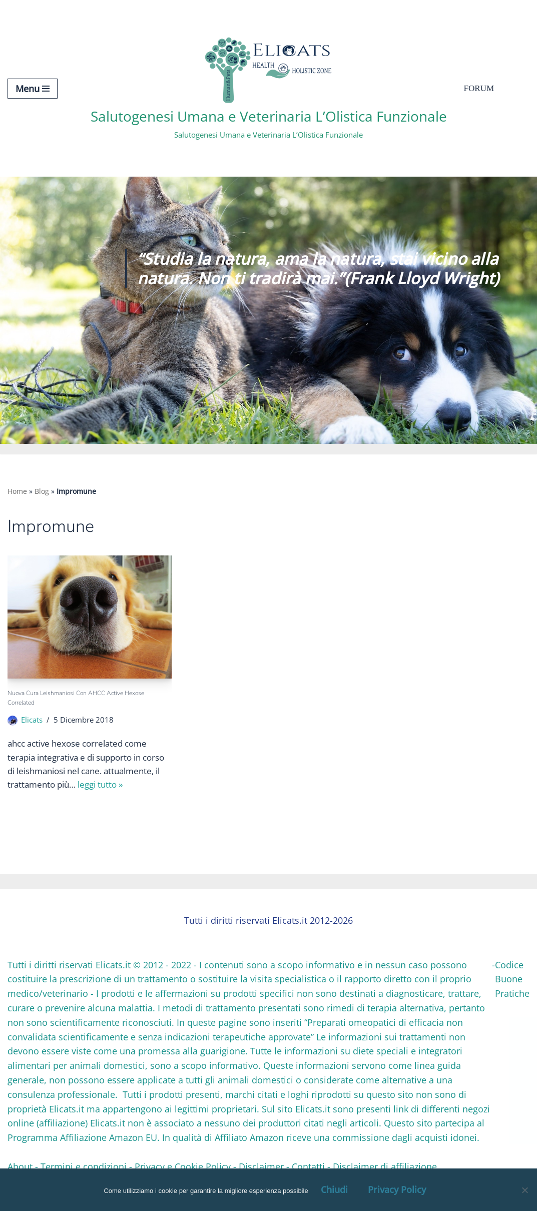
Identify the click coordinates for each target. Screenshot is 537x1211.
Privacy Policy (397, 1189)
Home (17, 491)
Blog (42, 491)
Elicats (33, 722)
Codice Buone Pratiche (512, 981)
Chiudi (334, 1189)
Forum (480, 89)
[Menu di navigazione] (33, 89)
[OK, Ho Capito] (524, 1190)
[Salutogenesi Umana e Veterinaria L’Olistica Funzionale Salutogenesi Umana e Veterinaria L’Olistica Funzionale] (269, 88)
